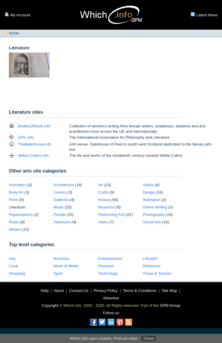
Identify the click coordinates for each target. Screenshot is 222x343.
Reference (152, 266)
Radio (14, 222)
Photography (154, 214)
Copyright (50, 305)
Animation (17, 185)
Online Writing (155, 207)
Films (13, 199)
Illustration (151, 199)
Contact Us (78, 290)
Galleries (61, 199)
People (59, 214)
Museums (106, 207)
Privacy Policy (106, 290)
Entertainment (110, 258)
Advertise (111, 298)
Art (100, 185)
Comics (60, 192)
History (104, 199)
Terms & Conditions (140, 290)
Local (13, 266)
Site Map (169, 290)
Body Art (16, 192)
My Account (20, 15)
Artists (148, 185)
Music (59, 207)
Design (149, 192)
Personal (105, 266)
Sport (58, 273)
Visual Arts (152, 222)
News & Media (66, 266)
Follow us (111, 313)
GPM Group (170, 305)
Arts (12, 258)
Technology (108, 273)
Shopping (17, 273)
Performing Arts (111, 214)
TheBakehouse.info (34, 144)
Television (62, 222)
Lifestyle (150, 258)
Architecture (64, 185)
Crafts (103, 192)
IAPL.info (26, 137)
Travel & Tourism (157, 273)
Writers (15, 229)
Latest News (207, 15)
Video (103, 222)
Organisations (21, 214)
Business (61, 258)
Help (45, 290)
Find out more (125, 338)
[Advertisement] (78, 94)
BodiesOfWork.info (34, 126)
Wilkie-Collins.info (33, 155)
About (59, 290)
